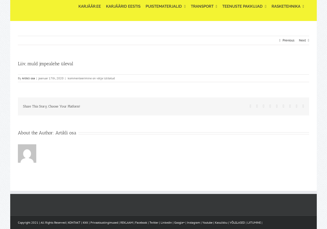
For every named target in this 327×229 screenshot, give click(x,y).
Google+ (179, 222)
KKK (85, 222)
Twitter (153, 222)
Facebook (141, 222)
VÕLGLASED (237, 222)
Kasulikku (221, 222)
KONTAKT (74, 222)
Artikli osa (28, 78)
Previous (288, 40)
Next (302, 40)
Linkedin (166, 222)
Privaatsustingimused (104, 222)
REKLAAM (126, 222)
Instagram (193, 222)
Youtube (207, 222)
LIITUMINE (254, 222)
